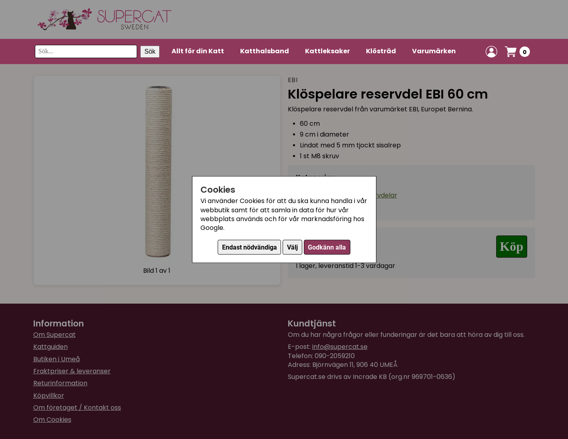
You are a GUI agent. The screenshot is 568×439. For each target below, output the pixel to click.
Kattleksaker (327, 51)
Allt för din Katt (198, 51)
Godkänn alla (327, 247)
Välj (292, 247)
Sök (150, 51)
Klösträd (381, 51)
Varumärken (434, 51)
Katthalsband (264, 51)
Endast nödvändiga (249, 247)
